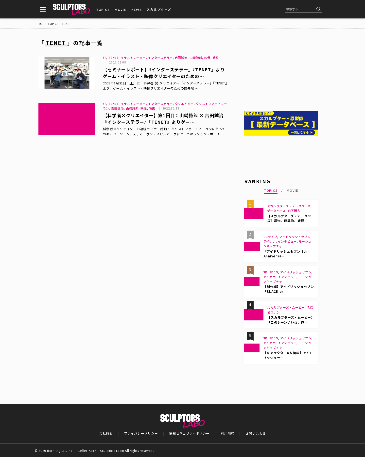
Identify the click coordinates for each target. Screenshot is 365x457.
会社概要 (106, 433)
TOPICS (103, 9)
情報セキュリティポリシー (189, 433)
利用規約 (227, 433)
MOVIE (120, 9)
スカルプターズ (159, 9)
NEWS (136, 9)
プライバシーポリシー (141, 433)
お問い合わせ (256, 433)
